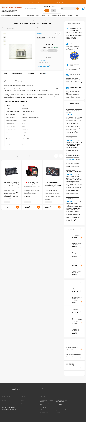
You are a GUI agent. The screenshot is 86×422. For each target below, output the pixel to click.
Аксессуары (58, 412)
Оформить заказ (24, 403)
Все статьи (70, 373)
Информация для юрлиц (28, 2)
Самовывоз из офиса (44, 65)
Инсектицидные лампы (34, 20)
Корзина (22, 400)
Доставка (18, 2)
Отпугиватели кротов (44, 410)
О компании (4, 2)
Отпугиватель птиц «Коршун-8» (33, 183)
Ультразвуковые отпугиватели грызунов (46, 401)
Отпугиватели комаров (61, 410)
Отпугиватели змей (44, 412)
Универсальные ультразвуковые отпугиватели (63, 403)
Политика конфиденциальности (8, 409)
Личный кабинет (24, 402)
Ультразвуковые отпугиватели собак (46, 403)
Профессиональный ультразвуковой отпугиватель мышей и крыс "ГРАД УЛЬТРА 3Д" (53, 185)
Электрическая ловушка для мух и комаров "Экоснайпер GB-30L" (11, 184)
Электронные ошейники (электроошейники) (61, 401)
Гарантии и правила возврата (8, 407)
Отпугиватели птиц (44, 409)
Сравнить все (27, 156)
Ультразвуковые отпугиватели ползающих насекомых (62, 406)
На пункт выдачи (43, 60)
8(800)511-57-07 (4, 388)
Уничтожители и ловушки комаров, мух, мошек (17, 20)
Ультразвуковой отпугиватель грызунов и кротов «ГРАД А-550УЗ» (73, 155)
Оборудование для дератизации (63, 409)
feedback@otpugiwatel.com (32, 8)
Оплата (11, 2)
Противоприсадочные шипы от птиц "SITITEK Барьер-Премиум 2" (74, 110)
